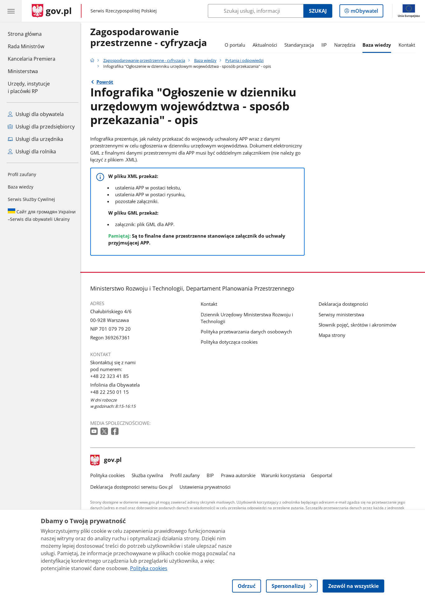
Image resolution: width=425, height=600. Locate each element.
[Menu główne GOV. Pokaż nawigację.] (11, 11)
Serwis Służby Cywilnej (31, 199)
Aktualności (266, 45)
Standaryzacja (301, 45)
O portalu (236, 45)
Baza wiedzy (20, 187)
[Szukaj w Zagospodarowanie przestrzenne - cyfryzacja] (255, 11)
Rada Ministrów (26, 46)
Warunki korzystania (284, 475)
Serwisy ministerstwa (343, 314)
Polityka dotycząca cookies (230, 342)
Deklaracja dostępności (345, 304)
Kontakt (408, 45)
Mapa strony (333, 335)
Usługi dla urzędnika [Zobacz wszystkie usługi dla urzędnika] (35, 139)
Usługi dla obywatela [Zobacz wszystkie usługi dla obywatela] (36, 114)
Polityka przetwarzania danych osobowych (247, 331)
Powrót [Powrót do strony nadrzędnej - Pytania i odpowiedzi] (106, 82)
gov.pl (108, 460)
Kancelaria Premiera (31, 58)
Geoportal (323, 475)
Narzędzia (346, 45)
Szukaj (318, 10)
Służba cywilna (149, 475)
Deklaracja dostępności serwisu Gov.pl (133, 487)
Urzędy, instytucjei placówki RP (29, 87)
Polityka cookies (109, 475)
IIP (325, 45)
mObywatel (363, 12)
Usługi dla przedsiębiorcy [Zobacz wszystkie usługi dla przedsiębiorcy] (41, 126)
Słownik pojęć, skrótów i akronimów (359, 325)
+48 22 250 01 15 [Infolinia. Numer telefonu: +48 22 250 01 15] (111, 392)
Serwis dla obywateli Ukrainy (42, 215)
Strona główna (31, 33)
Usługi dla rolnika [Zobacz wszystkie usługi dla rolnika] (32, 151)
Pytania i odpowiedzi (246, 60)
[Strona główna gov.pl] (52, 11)
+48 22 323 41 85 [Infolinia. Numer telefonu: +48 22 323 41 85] (111, 376)
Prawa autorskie (239, 475)
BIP (211, 475)
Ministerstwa (23, 71)
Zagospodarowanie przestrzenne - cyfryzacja (150, 37)
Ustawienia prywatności (206, 487)
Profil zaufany (22, 174)
